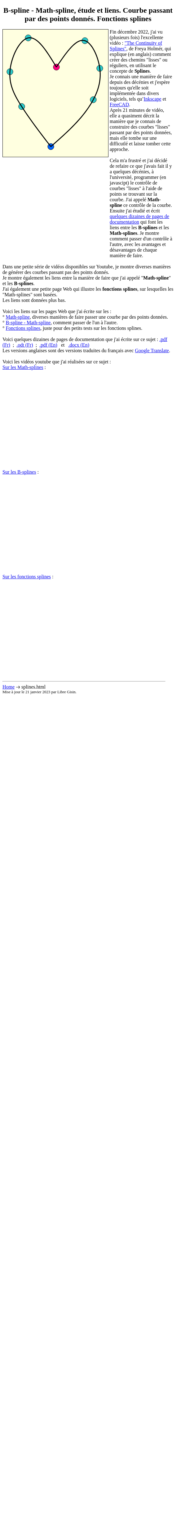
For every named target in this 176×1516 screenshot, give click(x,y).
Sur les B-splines (19, 472)
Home (8, 687)
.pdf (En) (48, 345)
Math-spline (17, 317)
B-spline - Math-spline (28, 322)
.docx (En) (78, 345)
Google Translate (152, 350)
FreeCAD (119, 104)
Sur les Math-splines (22, 367)
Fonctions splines (23, 328)
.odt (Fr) (24, 345)
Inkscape (152, 99)
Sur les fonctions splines (26, 576)
